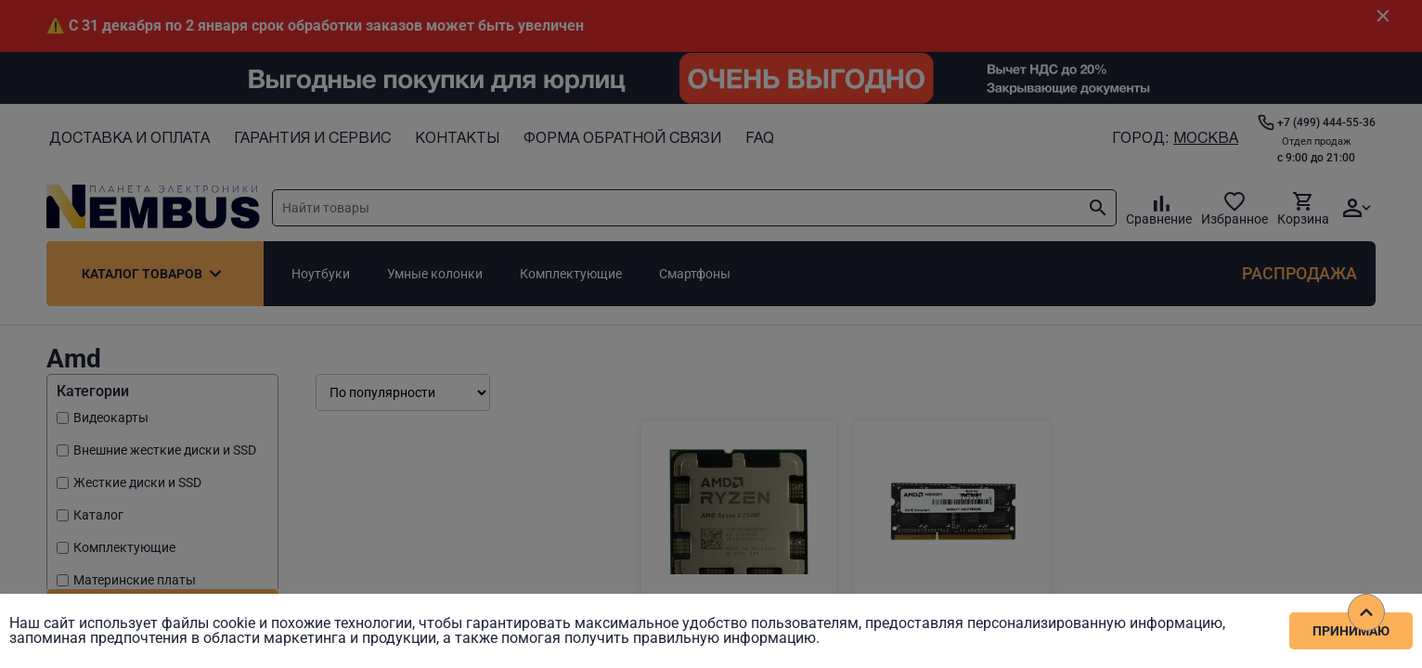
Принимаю (1351, 630)
